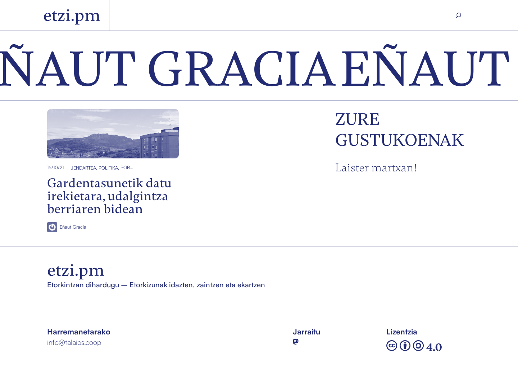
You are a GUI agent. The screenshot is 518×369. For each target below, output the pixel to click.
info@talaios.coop (74, 342)
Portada (127, 167)
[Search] (458, 15)
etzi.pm (71, 15)
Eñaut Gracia (73, 227)
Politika (108, 167)
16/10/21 (55, 167)
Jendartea (83, 167)
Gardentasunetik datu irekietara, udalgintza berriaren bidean (103, 134)
